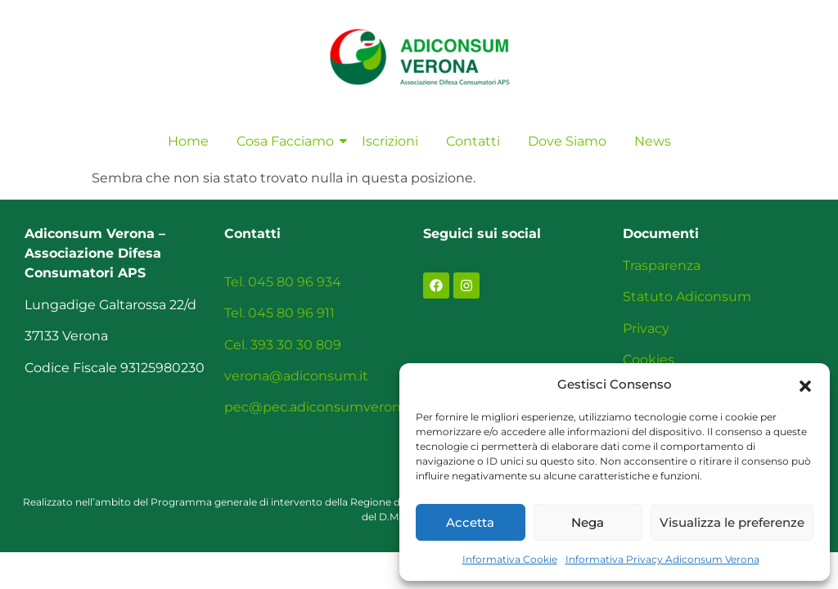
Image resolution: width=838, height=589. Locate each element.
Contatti (473, 141)
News (652, 141)
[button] (805, 384)
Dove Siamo (567, 141)
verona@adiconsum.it (296, 376)
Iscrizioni (390, 141)
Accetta (470, 522)
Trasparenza (662, 265)
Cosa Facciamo (288, 141)
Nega (587, 522)
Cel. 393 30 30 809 (282, 345)
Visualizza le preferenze (732, 522)
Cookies (648, 359)
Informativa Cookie (509, 559)
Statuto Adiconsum (687, 296)
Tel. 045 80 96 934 (282, 282)
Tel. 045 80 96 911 (279, 313)
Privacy (646, 328)
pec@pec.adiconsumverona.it (322, 407)
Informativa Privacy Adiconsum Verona (662, 559)
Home (188, 141)
